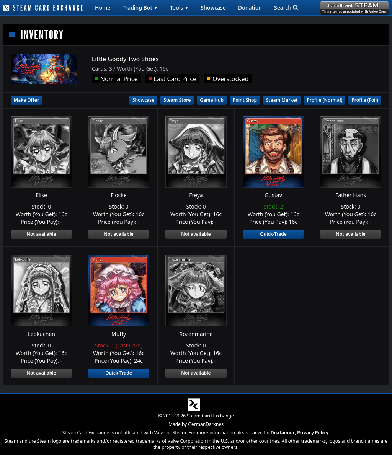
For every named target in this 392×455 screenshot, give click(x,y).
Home (102, 7)
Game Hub (212, 100)
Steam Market (281, 100)
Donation (250, 7)
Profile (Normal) (324, 100)
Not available (41, 234)
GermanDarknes (206, 424)
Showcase (213, 7)
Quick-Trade (273, 234)
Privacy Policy (312, 432)
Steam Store (177, 100)
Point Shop (245, 100)
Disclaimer (283, 432)
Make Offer (26, 100)
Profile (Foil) (364, 100)
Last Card (129, 345)
